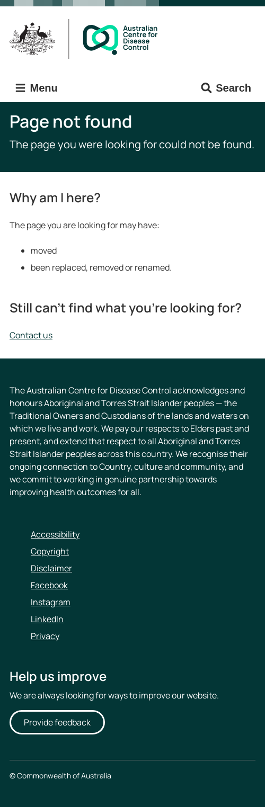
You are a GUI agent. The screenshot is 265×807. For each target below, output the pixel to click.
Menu (36, 88)
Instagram (50, 602)
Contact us (31, 335)
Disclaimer (51, 568)
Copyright (50, 551)
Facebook (49, 585)
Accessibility (55, 534)
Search (225, 88)
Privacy (45, 636)
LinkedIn (47, 619)
